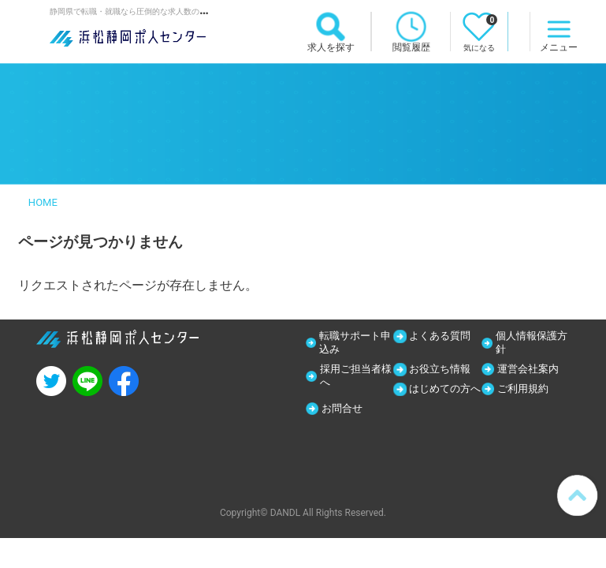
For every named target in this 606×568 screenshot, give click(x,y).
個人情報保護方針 (529, 343)
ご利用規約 (526, 391)
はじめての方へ (443, 398)
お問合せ (521, 411)
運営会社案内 (532, 370)
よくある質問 (444, 336)
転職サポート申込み (352, 343)
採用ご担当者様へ (354, 377)
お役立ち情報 (444, 370)
